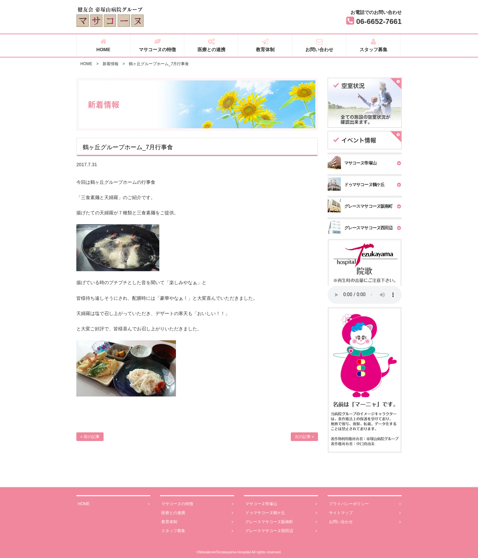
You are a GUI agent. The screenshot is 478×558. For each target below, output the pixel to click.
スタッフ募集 (373, 45)
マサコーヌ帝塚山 (281, 504)
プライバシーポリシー (365, 504)
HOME (103, 45)
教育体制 (265, 45)
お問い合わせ (319, 45)
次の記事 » (304, 436)
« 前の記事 (90, 436)
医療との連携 (211, 45)
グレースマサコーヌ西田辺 (281, 531)
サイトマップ (365, 513)
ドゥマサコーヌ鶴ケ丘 (281, 513)
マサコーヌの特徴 (157, 45)
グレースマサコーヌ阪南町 (281, 522)
